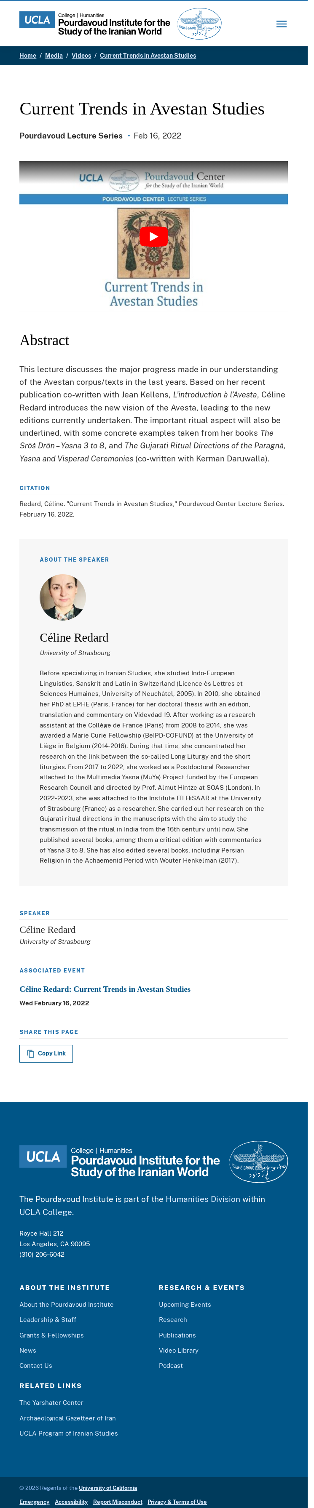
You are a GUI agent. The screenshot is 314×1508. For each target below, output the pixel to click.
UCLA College (45, 1212)
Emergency (34, 1502)
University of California (108, 1488)
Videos (81, 55)
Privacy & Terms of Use (177, 1502)
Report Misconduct (117, 1502)
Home (27, 55)
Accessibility (71, 1502)
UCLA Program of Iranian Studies (68, 1433)
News (27, 1350)
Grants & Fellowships (51, 1335)
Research (173, 1319)
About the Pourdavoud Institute (66, 1304)
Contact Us (35, 1365)
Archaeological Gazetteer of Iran (67, 1418)
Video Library (179, 1350)
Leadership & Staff (47, 1319)
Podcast (171, 1365)
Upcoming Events (185, 1304)
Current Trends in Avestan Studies (148, 55)
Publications (177, 1335)
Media (54, 55)
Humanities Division (203, 1199)
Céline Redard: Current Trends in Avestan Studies (105, 989)
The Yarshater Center (51, 1402)
